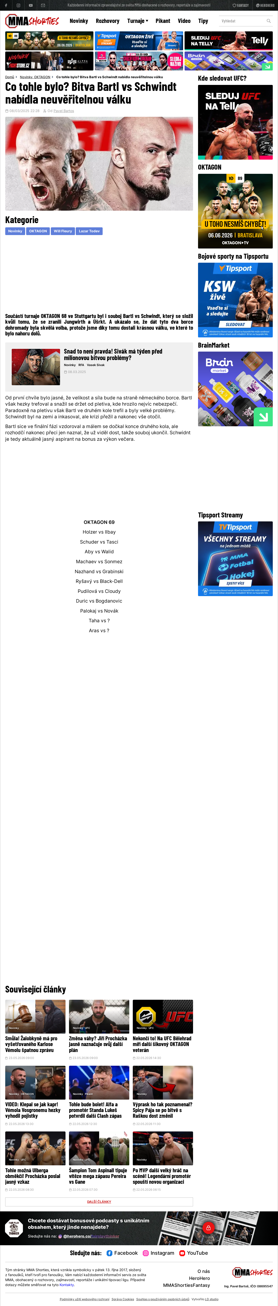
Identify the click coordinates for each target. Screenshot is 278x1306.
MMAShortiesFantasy (186, 1285)
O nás (204, 1271)
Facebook (122, 1253)
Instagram (158, 1253)
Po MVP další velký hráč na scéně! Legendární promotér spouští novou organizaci (162, 1176)
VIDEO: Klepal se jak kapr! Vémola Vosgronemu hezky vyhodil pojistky (33, 1110)
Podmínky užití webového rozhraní (84, 1299)
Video (184, 21)
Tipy (203, 21)
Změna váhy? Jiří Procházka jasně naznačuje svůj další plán (98, 1044)
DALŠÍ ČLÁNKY (99, 1202)
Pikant (163, 21)
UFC (87, 1028)
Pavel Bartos (64, 111)
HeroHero (199, 1278)
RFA (81, 365)
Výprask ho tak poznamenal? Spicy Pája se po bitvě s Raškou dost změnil (162, 1110)
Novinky (79, 21)
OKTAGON (42, 77)
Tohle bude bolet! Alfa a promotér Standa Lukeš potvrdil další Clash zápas (95, 1110)
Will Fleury (63, 231)
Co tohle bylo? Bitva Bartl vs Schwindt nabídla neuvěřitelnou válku (109, 77)
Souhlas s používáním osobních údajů (162, 1299)
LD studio (211, 1299)
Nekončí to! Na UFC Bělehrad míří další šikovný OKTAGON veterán (162, 1044)
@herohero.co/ (88, 1237)
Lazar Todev (89, 231)
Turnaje (137, 21)
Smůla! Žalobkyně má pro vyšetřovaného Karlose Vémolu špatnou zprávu (31, 1044)
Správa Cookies (123, 1299)
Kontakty (67, 1285)
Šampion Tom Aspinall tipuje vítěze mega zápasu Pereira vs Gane (98, 1176)
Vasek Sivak (96, 365)
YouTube (193, 1253)
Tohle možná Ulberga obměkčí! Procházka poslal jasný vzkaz (32, 1176)
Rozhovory (108, 21)
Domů (9, 77)
